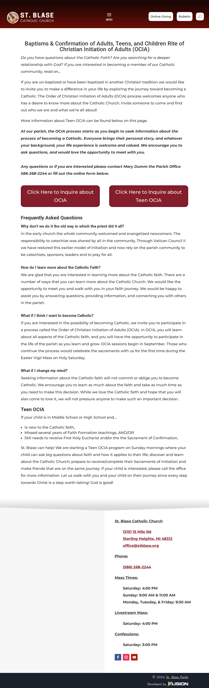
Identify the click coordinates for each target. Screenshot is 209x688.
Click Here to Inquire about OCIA (60, 196)
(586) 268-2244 (137, 567)
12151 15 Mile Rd (137, 532)
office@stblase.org (141, 545)
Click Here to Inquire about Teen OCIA (148, 196)
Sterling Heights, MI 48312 (147, 538)
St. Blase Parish (177, 677)
